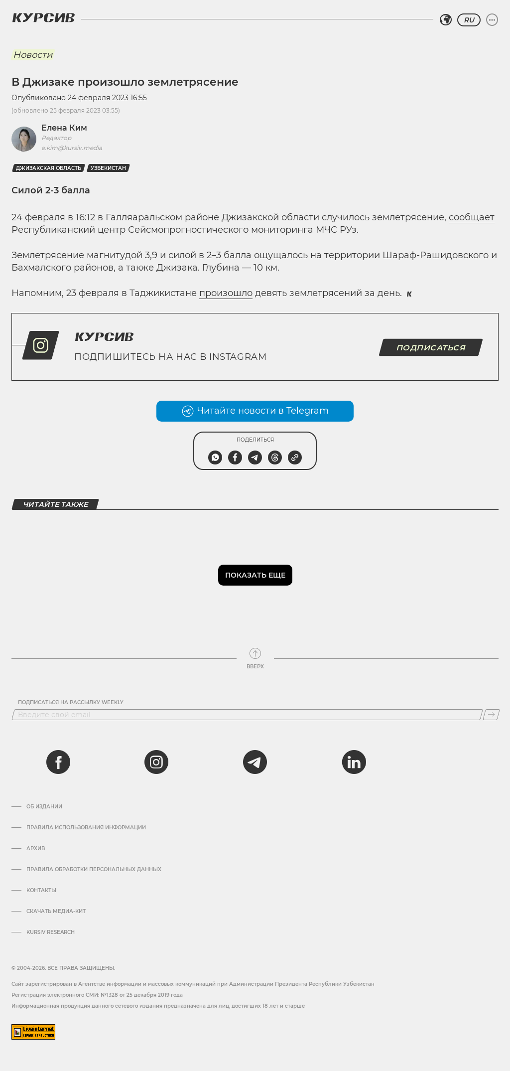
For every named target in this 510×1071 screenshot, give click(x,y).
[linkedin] (353, 762)
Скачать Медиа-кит (56, 912)
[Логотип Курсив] (43, 17)
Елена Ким (64, 128)
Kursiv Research (50, 932)
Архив (35, 849)
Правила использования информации (86, 828)
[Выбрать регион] (445, 19)
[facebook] (58, 762)
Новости (32, 54)
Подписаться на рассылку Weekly (71, 703)
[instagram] (156, 762)
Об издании (44, 807)
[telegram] (255, 762)
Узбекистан (108, 168)
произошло (226, 293)
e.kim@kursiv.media (71, 148)
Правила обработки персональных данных (93, 870)
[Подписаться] (491, 714)
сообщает (472, 217)
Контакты (41, 891)
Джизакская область (48, 168)
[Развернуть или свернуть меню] (492, 19)
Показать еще (255, 575)
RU (469, 19)
